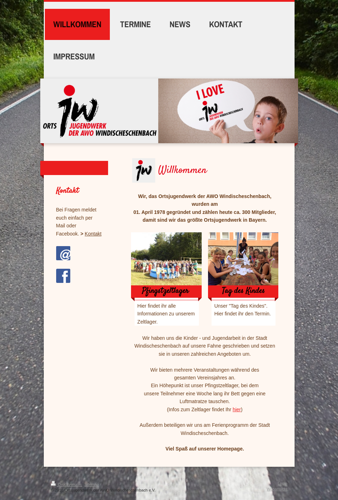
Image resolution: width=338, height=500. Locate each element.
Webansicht (277, 489)
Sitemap (91, 484)
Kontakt (93, 234)
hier (237, 409)
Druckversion (67, 484)
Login (282, 483)
